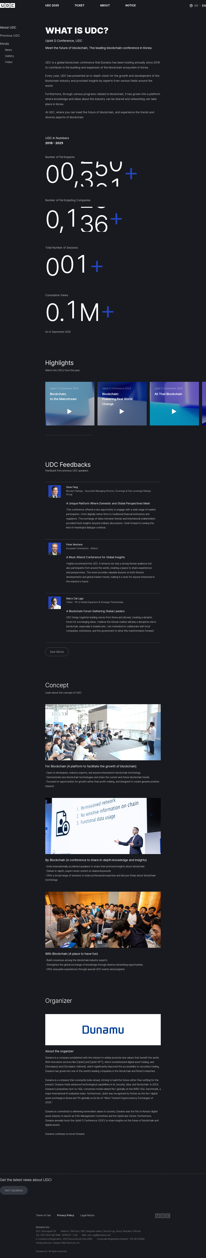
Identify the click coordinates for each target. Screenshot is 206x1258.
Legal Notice (87, 1215)
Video (8, 62)
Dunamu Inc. (43, 1227)
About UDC (8, 27)
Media (4, 44)
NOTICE (130, 5)
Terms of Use (43, 1215)
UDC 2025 (52, 5)
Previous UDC (10, 35)
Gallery (9, 56)
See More (57, 652)
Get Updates (14, 1190)
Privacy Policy (65, 1215)
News (8, 49)
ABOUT (105, 5)
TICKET (79, 5)
